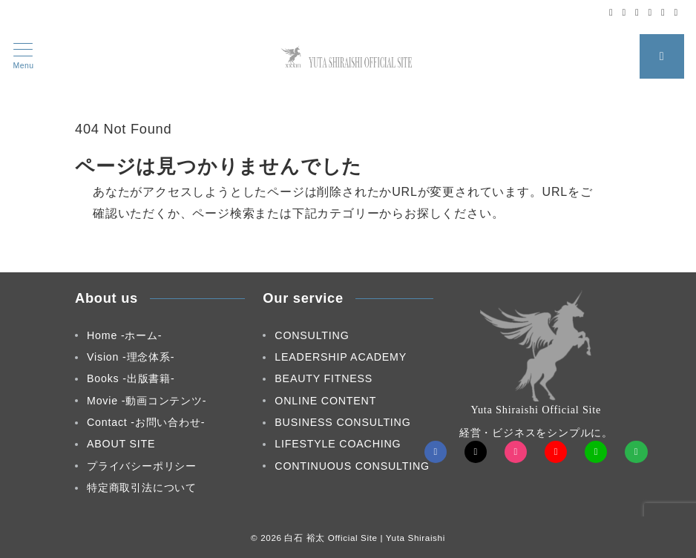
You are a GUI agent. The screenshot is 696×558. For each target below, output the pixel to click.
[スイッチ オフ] (662, 56)
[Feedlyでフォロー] (676, 12)
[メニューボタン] (23, 56)
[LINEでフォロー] (663, 12)
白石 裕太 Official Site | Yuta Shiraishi (364, 537)
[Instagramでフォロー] (637, 12)
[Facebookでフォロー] (611, 12)
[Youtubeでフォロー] (650, 12)
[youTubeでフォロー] (556, 452)
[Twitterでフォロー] (624, 12)
